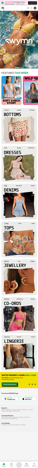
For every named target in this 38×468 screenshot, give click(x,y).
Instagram (4, 424)
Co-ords (29, 409)
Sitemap (26, 417)
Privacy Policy (5, 418)
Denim (3, 409)
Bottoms (8, 409)
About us (15, 417)
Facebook (11, 424)
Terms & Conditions (6, 417)
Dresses (24, 409)
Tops (13, 409)
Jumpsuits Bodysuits (7, 411)
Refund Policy (14, 418)
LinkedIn (17, 424)
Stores (21, 417)
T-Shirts (18, 409)
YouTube (23, 424)
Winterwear (17, 411)
